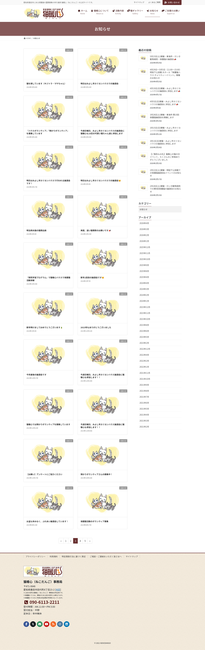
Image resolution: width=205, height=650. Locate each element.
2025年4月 (144, 277)
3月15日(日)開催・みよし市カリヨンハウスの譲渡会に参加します (165, 129)
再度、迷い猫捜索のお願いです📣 (96, 230)
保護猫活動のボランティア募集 (94, 521)
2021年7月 (144, 396)
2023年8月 (144, 325)
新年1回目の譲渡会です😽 (92, 277)
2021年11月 (145, 372)
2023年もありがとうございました (96, 327)
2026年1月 (144, 241)
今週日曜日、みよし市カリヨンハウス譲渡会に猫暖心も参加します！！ (102, 376)
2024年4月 (144, 283)
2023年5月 (144, 336)
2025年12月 (145, 247)
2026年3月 (144, 229)
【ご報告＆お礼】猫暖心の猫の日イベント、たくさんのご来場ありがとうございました (165, 157)
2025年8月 (144, 271)
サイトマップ (139, 2)
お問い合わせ (172, 2)
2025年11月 (145, 253)
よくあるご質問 (154, 2)
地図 (58, 589)
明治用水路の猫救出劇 (36, 230)
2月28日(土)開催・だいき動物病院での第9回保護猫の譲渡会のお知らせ (165, 189)
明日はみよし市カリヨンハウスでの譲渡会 (99, 83)
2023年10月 (145, 319)
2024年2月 (144, 295)
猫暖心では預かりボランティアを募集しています (48, 424)
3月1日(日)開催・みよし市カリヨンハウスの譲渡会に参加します (165, 142)
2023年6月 (144, 330)
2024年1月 (144, 300)
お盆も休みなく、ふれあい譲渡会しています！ (47, 521)
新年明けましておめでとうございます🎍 (44, 327)
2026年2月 (144, 235)
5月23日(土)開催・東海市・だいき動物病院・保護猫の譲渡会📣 (165, 58)
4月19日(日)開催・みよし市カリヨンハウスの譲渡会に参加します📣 (165, 90)
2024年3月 (144, 289)
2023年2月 (144, 342)
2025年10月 (145, 259)
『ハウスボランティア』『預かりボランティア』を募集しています (47, 132)
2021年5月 (144, 408)
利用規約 (54, 556)
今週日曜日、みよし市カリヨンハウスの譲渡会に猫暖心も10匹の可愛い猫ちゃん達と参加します (102, 132)
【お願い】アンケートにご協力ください (44, 474)
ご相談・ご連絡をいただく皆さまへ (106, 556)
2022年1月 (144, 366)
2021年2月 (144, 426)
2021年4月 (144, 414)
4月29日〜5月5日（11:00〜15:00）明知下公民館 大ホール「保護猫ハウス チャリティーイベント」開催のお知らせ (165, 73)
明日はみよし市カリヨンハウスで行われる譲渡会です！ (48, 182)
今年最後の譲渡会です (36, 374)
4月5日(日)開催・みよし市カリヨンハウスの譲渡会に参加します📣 (165, 103)
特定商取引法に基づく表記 (74, 556)
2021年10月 (145, 378)
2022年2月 (144, 360)
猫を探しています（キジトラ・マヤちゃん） (46, 83)
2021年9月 (144, 384)
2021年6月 (144, 402)
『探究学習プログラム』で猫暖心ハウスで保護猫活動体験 (48, 279)
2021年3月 (144, 420)
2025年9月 (144, 265)
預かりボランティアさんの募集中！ (96, 474)
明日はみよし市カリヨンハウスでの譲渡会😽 (101, 180)
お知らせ (143, 209)
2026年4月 (144, 223)
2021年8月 (144, 390)
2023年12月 (145, 307)
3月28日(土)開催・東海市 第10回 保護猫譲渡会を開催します (164, 116)
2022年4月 (144, 354)
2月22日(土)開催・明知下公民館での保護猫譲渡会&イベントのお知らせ (165, 173)
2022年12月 (145, 348)
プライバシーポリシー (36, 556)
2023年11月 (145, 313)
